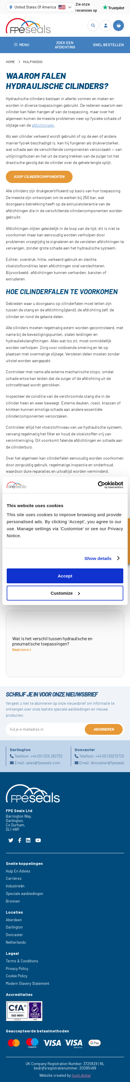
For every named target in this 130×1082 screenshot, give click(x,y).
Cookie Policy (16, 975)
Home (10, 62)
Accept (65, 575)
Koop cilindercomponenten (39, 176)
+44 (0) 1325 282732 (47, 756)
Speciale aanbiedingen (24, 893)
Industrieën (15, 886)
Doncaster (14, 934)
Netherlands (16, 942)
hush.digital (81, 1075)
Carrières (14, 878)
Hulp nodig (33, 62)
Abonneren (104, 729)
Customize (65, 593)
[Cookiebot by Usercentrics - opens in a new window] (97, 485)
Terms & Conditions (22, 961)
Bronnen (13, 901)
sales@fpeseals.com (43, 762)
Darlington (14, 927)
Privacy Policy (17, 968)
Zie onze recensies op (99, 7)
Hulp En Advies (18, 871)
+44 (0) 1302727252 (110, 756)
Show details (98, 558)
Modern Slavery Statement (27, 983)
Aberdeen (14, 919)
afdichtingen (43, 125)
